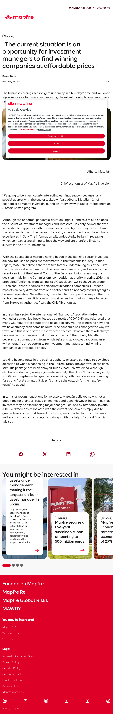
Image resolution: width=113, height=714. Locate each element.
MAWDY (11, 609)
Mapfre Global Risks (25, 600)
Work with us (10, 633)
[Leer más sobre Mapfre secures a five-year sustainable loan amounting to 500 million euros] (70, 550)
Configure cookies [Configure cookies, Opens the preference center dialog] (56, 136)
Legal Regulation (12, 680)
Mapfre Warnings (13, 692)
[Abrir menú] (106, 17)
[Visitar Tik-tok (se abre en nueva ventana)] (108, 701)
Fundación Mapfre (23, 584)
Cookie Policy (27, 130)
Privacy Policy (10, 662)
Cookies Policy (11, 668)
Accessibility (10, 686)
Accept (56, 151)
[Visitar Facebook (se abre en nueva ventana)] (4, 701)
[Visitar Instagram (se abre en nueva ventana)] (46, 701)
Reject (56, 143)
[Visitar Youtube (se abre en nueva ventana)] (25, 701)
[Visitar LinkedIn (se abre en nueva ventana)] (66, 701)
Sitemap (7, 639)
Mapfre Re (14, 592)
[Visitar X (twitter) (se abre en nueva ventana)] (87, 701)
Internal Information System (19, 656)
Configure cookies (13, 674)
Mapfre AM (9, 627)
